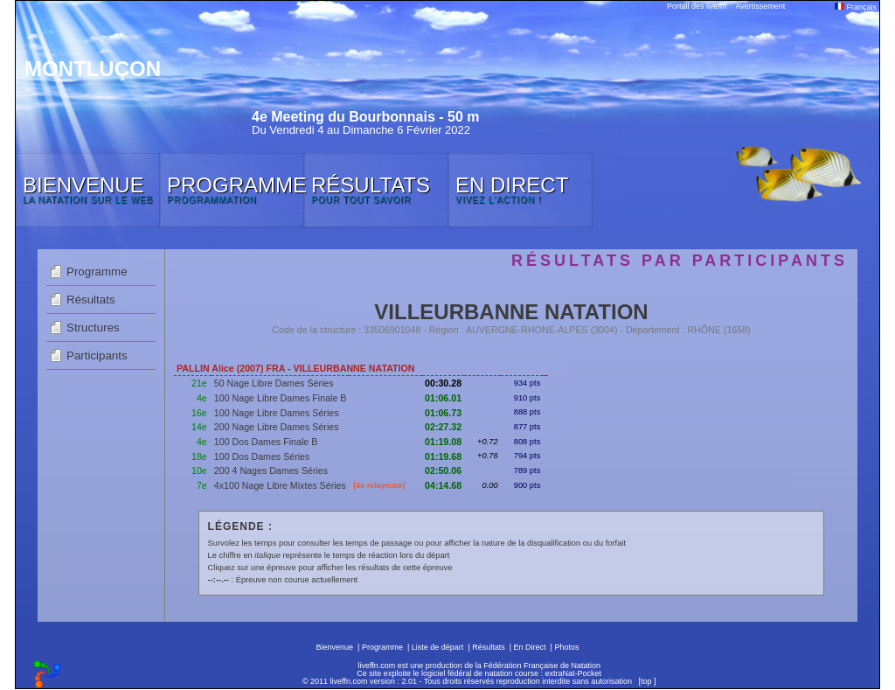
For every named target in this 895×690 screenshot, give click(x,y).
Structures (93, 327)
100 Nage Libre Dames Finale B (280, 398)
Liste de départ (438, 647)
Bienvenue (335, 647)
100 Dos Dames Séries (262, 456)
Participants (97, 355)
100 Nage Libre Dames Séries (276, 413)
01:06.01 (443, 398)
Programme (97, 271)
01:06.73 (443, 413)
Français (856, 7)
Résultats (90, 299)
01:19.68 (443, 456)
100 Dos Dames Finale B (265, 441)
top (646, 681)
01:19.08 (443, 441)
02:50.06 (443, 470)
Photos (566, 647)
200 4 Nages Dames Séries (271, 470)
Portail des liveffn (696, 6)
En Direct (530, 647)
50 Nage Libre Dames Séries (274, 383)
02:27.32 (443, 427)
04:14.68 (443, 485)
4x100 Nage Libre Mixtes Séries (280, 485)
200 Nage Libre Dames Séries (276, 427)
